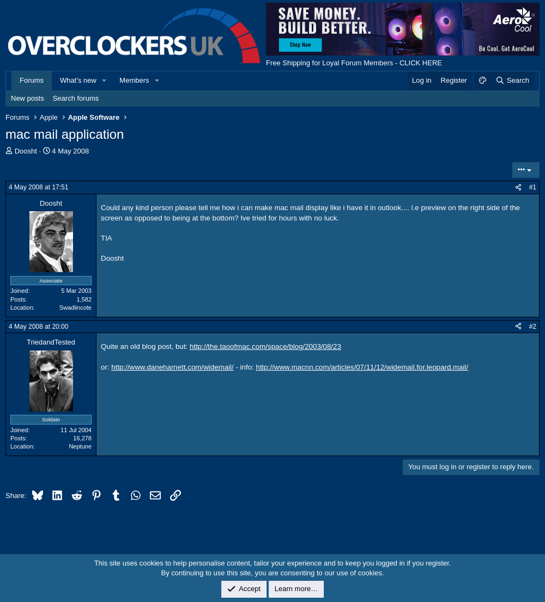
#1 (532, 187)
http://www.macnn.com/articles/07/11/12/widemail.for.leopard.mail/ (362, 367)
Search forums (76, 98)
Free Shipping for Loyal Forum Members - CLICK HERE (354, 63)
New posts (27, 98)
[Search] (512, 80)
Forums (32, 80)
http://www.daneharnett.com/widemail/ (172, 367)
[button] (105, 80)
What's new (78, 80)
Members (134, 80)
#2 (532, 326)
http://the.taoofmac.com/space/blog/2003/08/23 (265, 346)
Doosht (26, 151)
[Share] (518, 187)
